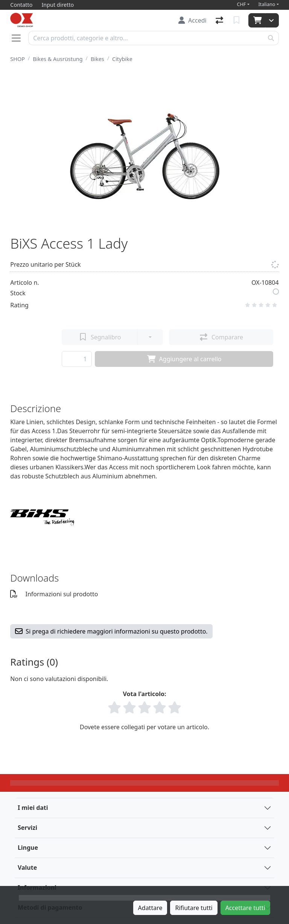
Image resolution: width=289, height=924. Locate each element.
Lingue (28, 847)
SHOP (17, 59)
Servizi (27, 827)
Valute (27, 867)
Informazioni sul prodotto (54, 594)
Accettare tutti (245, 908)
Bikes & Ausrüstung (57, 59)
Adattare (150, 908)
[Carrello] (256, 20)
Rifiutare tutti (193, 908)
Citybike (122, 59)
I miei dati (33, 807)
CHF (241, 4)
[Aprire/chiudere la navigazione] (19, 38)
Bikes (97, 59)
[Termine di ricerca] (145, 38)
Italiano (267, 4)
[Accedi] (192, 20)
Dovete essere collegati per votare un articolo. (144, 727)
